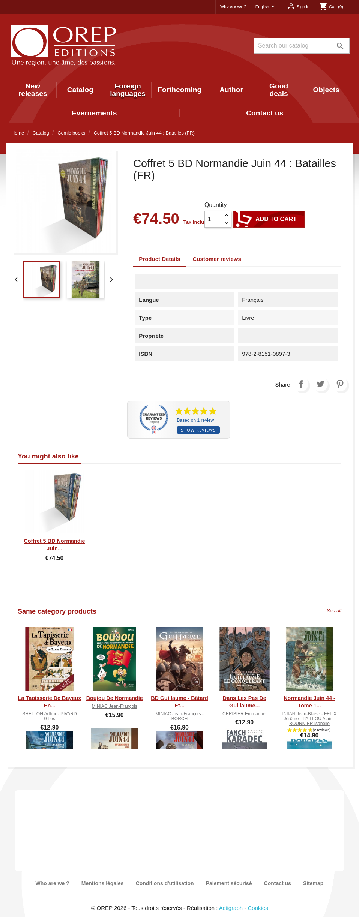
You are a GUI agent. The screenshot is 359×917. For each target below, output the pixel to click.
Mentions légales (102, 883)
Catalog (80, 90)
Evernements (94, 113)
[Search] (302, 46)
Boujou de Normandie (114, 698)
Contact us (264, 113)
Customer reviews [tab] (217, 259)
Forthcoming (179, 90)
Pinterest (339, 383)
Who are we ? (233, 6)
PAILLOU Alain (318, 718)
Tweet (320, 383)
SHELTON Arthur (39, 713)
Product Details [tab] (159, 259)
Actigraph (231, 908)
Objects (326, 90)
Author (231, 90)
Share (300, 383)
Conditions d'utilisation (165, 883)
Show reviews (198, 430)
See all (334, 610)
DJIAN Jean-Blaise (301, 713)
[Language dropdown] (266, 7)
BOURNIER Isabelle (309, 723)
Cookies (258, 908)
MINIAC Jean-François (114, 706)
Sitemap (313, 883)
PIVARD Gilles (60, 716)
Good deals (278, 89)
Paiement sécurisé (229, 883)
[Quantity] (213, 219)
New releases (32, 89)
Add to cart (269, 219)
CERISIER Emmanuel (244, 713)
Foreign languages (128, 89)
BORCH (179, 718)
